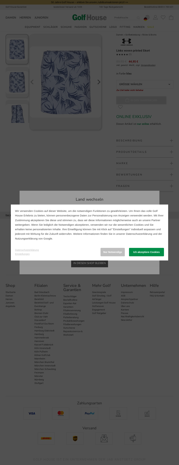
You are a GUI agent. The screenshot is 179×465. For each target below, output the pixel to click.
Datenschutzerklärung (139, 233)
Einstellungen (22, 254)
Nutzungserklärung (26, 238)
